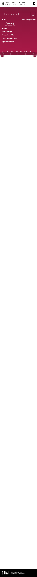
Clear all (33, 14)
